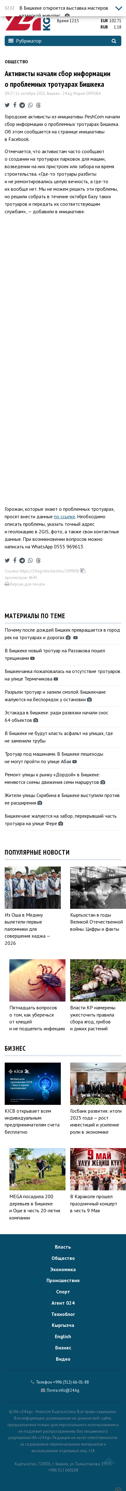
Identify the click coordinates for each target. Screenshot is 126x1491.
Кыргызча (63, 1325)
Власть (63, 1247)
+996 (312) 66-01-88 (71, 1382)
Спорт (63, 1291)
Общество (16, 62)
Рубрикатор (24, 41)
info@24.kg (69, 1390)
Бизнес (63, 1347)
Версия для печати (25, 584)
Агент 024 (63, 1303)
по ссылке (64, 516)
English (63, 1336)
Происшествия (63, 1280)
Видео (63, 1359)
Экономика (63, 1269)
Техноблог (63, 1314)
